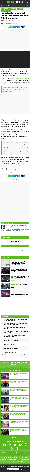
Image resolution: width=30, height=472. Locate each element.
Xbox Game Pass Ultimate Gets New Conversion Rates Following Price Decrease (16, 347)
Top (4, 362)
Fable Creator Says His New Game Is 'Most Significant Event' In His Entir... (15, 336)
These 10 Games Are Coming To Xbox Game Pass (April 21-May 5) (15, 343)
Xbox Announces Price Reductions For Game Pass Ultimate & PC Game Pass (15, 324)
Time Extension (24, 457)
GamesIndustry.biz (12, 461)
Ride (24, 133)
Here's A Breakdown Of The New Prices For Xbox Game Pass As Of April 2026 (15, 340)
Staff (12, 362)
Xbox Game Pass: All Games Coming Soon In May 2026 (15, 328)
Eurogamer (23, 459)
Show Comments (15, 241)
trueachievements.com (9, 172)
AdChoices (9, 454)
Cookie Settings (13, 367)
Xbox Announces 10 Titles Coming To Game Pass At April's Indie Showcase (15, 320)
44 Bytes (5, 454)
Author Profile (12, 233)
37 (8, 288)
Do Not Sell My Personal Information (19, 454)
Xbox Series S (20, 8)
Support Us (24, 362)
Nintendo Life (9, 457)
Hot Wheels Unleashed (5, 10)
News (2, 8)
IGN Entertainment (19, 452)
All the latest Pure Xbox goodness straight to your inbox (15, 466)
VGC (28, 459)
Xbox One (7, 8)
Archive (6, 367)
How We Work (17, 362)
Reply (18, 233)
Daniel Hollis (8, 23)
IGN (18, 459)
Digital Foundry (4, 459)
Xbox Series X (13, 8)
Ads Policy (25, 364)
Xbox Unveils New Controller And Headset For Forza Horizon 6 (16, 332)
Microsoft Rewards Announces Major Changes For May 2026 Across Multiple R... (16, 355)
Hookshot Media (8, 452)
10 (8, 265)
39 (8, 280)
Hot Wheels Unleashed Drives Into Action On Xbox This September (15, 15)
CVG (18, 461)
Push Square (16, 457)
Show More (15, 437)
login (19, 250)
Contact (4, 364)
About (8, 362)
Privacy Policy (11, 364)
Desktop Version (21, 367)
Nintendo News (12, 459)
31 (8, 273)
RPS (22, 461)
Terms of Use (18, 364)
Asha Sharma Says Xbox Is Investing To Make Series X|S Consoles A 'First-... (16, 351)
